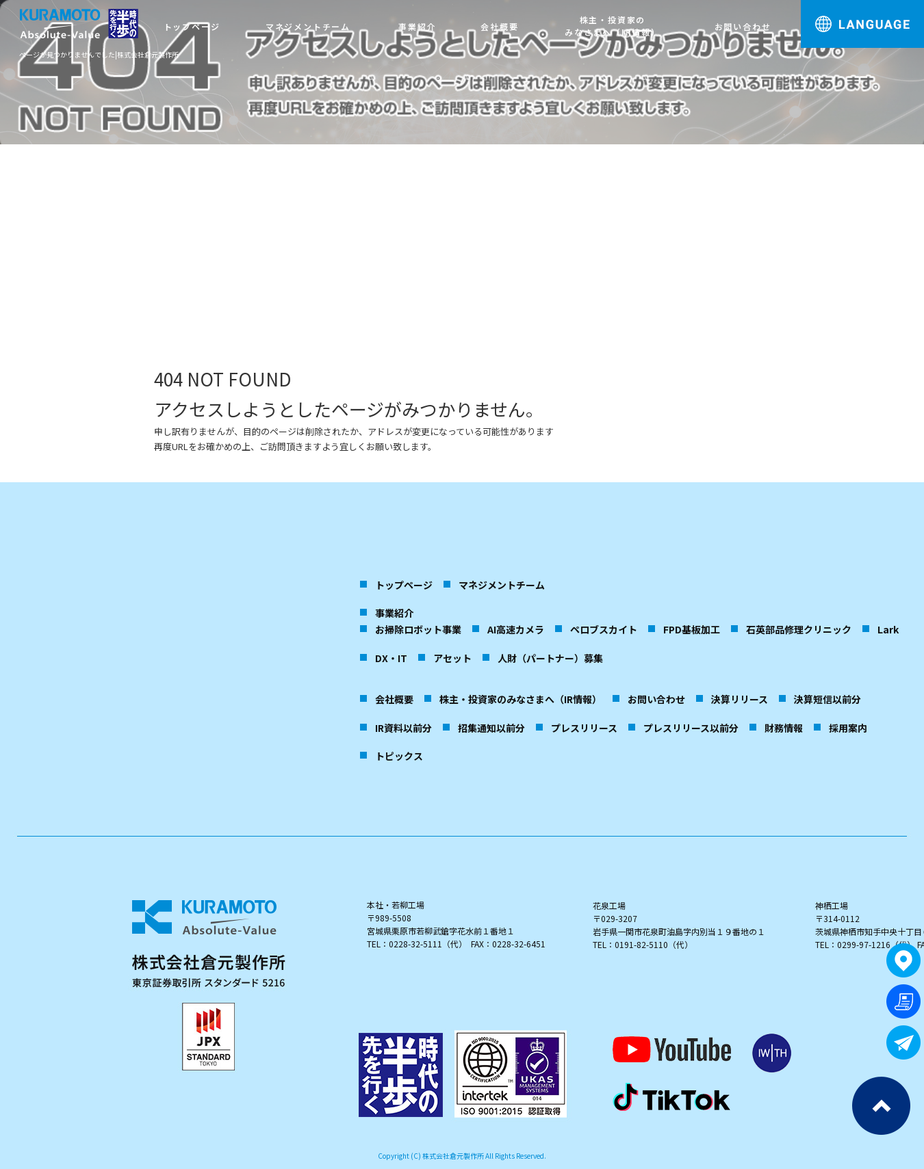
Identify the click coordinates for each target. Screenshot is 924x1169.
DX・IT (391, 658)
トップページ (192, 26)
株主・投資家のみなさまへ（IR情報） (612, 26)
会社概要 (499, 26)
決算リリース (739, 699)
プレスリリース (584, 728)
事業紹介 (417, 26)
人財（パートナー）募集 (550, 658)
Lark (888, 629)
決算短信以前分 (827, 699)
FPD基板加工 (691, 629)
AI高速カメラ (515, 629)
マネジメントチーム (308, 26)
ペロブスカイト (603, 629)
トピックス (399, 756)
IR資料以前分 (403, 728)
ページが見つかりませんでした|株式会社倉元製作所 (99, 54)
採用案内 (848, 728)
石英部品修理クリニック (798, 629)
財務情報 (784, 728)
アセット (452, 658)
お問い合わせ (743, 26)
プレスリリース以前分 (691, 728)
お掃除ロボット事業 (418, 629)
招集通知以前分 (491, 728)
